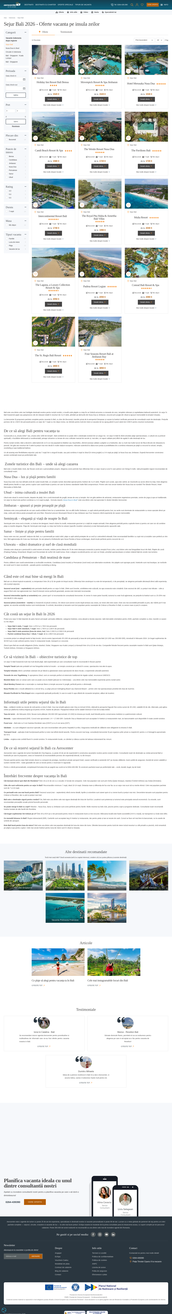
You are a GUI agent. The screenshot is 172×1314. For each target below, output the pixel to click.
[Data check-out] (16, 89)
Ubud (11, 178)
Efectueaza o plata (99, 1275)
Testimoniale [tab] (134, 32)
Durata (9, 207)
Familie (11, 239)
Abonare (36, 1257)
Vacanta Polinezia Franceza (65, 920)
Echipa (57, 1257)
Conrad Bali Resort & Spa (145, 285)
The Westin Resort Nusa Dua (99, 149)
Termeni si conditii (99, 1253)
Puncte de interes (11, 151)
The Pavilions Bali (140, 150)
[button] (135, 5)
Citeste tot (38, 986)
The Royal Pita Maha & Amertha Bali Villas (99, 218)
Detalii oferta (53, 99)
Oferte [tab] (67, 32)
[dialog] (4, 1310)
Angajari (58, 1253)
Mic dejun (12, 225)
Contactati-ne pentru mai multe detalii (144, 1253)
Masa (9, 221)
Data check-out (11, 85)
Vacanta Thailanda (107, 888)
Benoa (11, 157)
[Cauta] (130, 5)
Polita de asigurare (99, 1271)
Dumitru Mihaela (86, 1072)
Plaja (11, 246)
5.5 (10, 198)
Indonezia (12, 18)
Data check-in (11, 76)
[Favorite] (140, 5)
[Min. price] (10, 111)
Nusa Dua (12, 167)
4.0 (10, 191)
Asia (5, 18)
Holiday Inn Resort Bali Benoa (53, 82)
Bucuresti (12, 140)
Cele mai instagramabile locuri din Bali (107, 980)
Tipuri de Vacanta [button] (83, 5)
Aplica (15, 95)
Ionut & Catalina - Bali (44, 1032)
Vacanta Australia (107, 920)
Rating (9, 187)
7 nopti (11, 212)
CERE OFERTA (33, 1202)
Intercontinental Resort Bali (52, 216)
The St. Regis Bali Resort (48, 355)
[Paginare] (160, 40)
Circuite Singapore (23, 888)
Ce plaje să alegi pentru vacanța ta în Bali (53, 980)
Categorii (11, 32)
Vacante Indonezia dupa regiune (13, 39)
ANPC (94, 1264)
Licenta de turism (99, 1268)
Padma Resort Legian (94, 286)
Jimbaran (12, 164)
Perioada (10, 71)
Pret (8, 105)
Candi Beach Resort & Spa (49, 150)
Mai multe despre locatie (53, 105)
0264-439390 (11, 1202)
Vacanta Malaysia (65, 888)
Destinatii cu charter (45, 5)
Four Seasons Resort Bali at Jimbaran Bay (99, 356)
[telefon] (117, 4)
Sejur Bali (9, 45)
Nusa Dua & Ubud (12, 49)
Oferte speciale (65, 5)
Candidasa (13, 160)
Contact (58, 1275)
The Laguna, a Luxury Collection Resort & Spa (52, 287)
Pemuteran (13, 171)
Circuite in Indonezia (13, 52)
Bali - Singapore (12, 62)
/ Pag (166, 40)
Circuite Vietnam (149, 888)
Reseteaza (15, 127)
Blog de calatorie (61, 1271)
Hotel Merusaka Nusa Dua (141, 83)
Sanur (11, 174)
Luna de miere (14, 243)
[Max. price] (21, 111)
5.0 (10, 195)
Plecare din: (12, 136)
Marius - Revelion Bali (127, 1032)
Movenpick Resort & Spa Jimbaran (99, 82)
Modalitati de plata (62, 1264)
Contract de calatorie (63, 1268)
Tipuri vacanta (13, 235)
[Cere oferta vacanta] (151, 5)
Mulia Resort (141, 217)
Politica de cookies (99, 1261)
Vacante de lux (14, 249)
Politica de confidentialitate (102, 1257)
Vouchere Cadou (61, 1261)
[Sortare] (144, 40)
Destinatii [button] (28, 5)
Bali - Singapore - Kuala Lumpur (14, 57)
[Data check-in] (16, 80)
